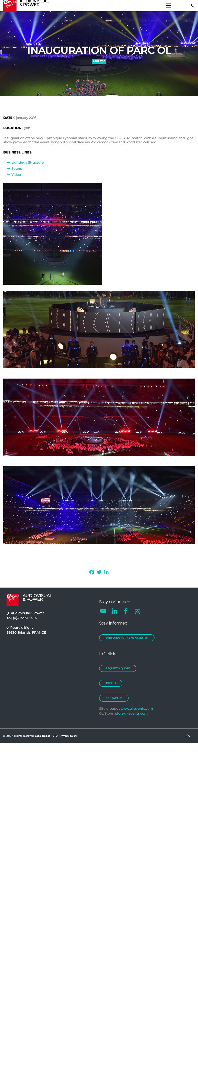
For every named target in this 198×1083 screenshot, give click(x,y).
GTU (55, 735)
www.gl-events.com (137, 709)
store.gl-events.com (131, 713)
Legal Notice (42, 735)
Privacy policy (68, 735)
